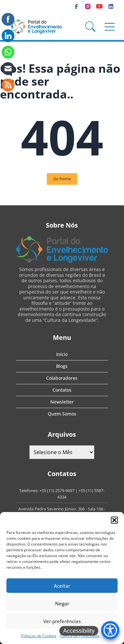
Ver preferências (62, 621)
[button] (114, 520)
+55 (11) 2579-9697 (56, 490)
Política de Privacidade (80, 636)
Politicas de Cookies (38, 636)
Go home (62, 179)
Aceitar (62, 586)
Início (62, 354)
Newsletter (62, 402)
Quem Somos (62, 414)
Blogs (62, 366)
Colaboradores (62, 378)
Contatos (62, 390)
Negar (62, 603)
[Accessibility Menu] (110, 630)
